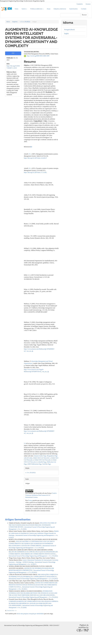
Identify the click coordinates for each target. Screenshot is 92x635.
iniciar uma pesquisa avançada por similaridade (30, 613)
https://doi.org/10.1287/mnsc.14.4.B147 (35, 158)
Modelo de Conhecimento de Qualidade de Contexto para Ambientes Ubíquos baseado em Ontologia (34, 533)
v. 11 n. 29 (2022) (25, 21)
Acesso (88, 4)
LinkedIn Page (42, 462)
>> (16, 610)
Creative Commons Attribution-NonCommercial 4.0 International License (41, 495)
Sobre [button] (24, 9)
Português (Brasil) (69, 29)
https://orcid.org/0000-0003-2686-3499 (38, 56)
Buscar (84, 15)
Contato (83, 9)
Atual (48, 9)
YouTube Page (46, 464)
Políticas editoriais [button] (36, 9)
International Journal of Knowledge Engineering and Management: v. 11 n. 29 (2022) (33, 556)
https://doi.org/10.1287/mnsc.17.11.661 (35, 172)
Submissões (73, 9)
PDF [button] (13, 53)
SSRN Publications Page (34, 464)
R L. (30, 154)
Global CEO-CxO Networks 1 (41, 458)
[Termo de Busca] (70, 15)
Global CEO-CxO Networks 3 (43, 460)
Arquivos (15, 21)
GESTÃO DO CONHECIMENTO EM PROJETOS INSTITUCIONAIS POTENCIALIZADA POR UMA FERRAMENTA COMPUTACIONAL (33, 585)
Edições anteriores (60, 9)
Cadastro (80, 4)
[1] (25, 443)
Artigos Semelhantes (17, 519)
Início (16, 9)
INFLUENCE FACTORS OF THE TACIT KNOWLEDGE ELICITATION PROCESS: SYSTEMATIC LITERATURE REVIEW (32, 525)
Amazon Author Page (40, 456)
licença (30, 500)
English (66, 33)
